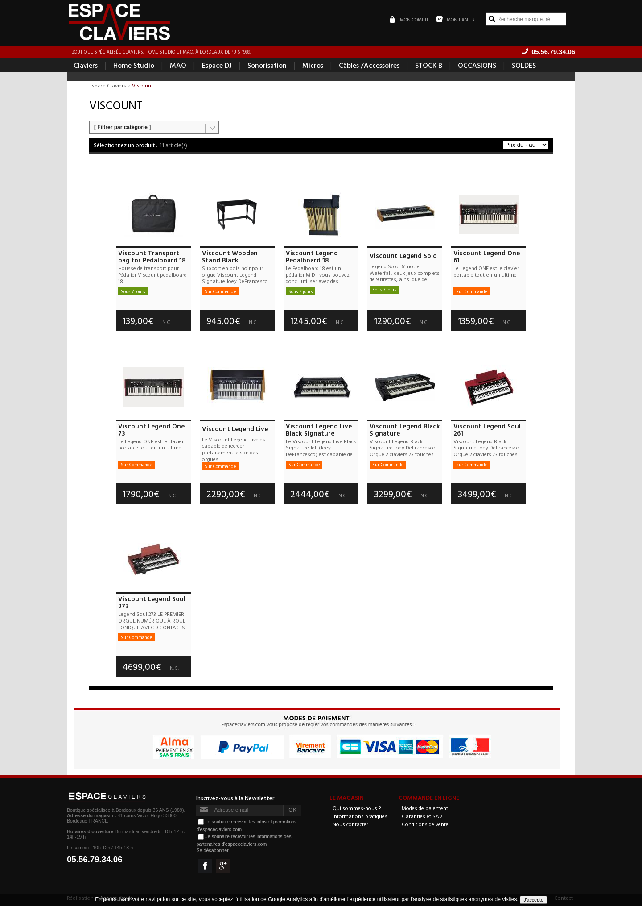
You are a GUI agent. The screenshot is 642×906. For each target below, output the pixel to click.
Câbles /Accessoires (369, 65)
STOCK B (428, 65)
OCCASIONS (477, 65)
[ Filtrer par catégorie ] (122, 127)
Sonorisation (267, 65)
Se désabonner (212, 850)
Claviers (86, 65)
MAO (178, 65)
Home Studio (133, 65)
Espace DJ (217, 65)
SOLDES (524, 65)
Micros (312, 65)
